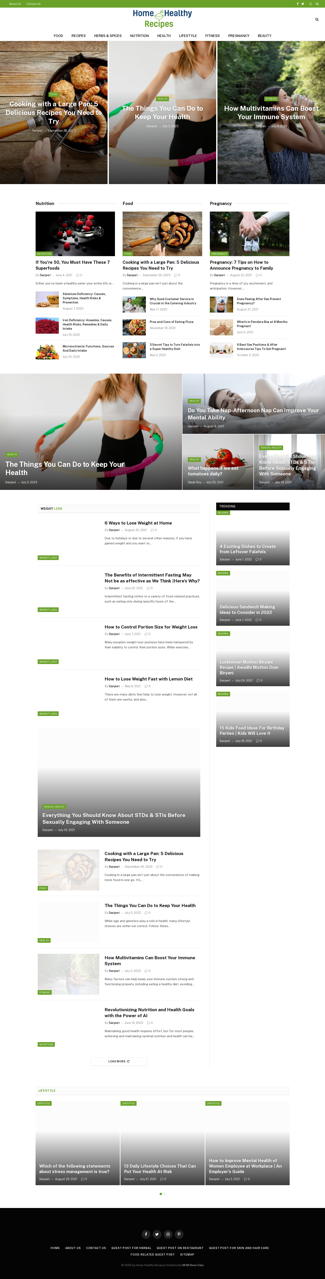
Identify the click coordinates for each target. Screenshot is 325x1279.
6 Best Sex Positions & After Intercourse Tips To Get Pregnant (261, 347)
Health (164, 36)
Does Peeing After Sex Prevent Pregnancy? (259, 301)
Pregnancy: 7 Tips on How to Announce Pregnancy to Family (241, 265)
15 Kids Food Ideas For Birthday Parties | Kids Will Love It (252, 731)
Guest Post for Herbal (131, 1248)
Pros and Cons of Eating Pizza (172, 322)
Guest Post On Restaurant (180, 1248)
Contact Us (33, 3)
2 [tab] (164, 1194)
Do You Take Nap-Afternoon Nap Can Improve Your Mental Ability (253, 414)
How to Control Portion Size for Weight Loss (152, 627)
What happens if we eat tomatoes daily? (213, 471)
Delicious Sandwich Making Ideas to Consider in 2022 (247, 609)
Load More (119, 1062)
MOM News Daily (193, 1265)
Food (58, 36)
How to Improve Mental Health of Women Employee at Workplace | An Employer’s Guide (245, 1167)
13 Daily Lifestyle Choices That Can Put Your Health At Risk (160, 1169)
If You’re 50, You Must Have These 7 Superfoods (73, 265)
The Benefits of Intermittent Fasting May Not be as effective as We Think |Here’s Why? (148, 581)
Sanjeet (37, 130)
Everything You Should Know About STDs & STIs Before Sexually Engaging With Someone (287, 465)
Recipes (79, 36)
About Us (15, 3)
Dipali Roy (194, 482)
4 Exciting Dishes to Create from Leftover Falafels (248, 549)
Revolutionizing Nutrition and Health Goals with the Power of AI (150, 1013)
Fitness (212, 36)
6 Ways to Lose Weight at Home (139, 523)
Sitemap (187, 1255)
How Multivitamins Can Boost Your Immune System (271, 112)
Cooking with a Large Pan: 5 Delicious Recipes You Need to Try (54, 112)
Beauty (264, 36)
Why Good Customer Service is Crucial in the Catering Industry (173, 301)
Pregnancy (238, 36)
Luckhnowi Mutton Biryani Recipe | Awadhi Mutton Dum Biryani (249, 667)
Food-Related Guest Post (153, 1255)
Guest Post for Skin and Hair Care (239, 1248)
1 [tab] (161, 1194)
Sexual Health (271, 448)
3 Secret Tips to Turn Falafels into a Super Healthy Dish (175, 347)
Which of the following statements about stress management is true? (74, 1169)
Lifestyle (188, 36)
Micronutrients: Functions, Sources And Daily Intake (88, 348)
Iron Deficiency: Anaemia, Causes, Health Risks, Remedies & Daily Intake (87, 324)
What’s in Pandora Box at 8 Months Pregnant (262, 324)
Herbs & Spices (108, 36)
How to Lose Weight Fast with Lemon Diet (149, 679)
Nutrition (139, 36)
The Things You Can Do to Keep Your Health (162, 112)
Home (55, 1248)
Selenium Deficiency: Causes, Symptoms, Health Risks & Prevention (84, 298)
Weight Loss (48, 557)
